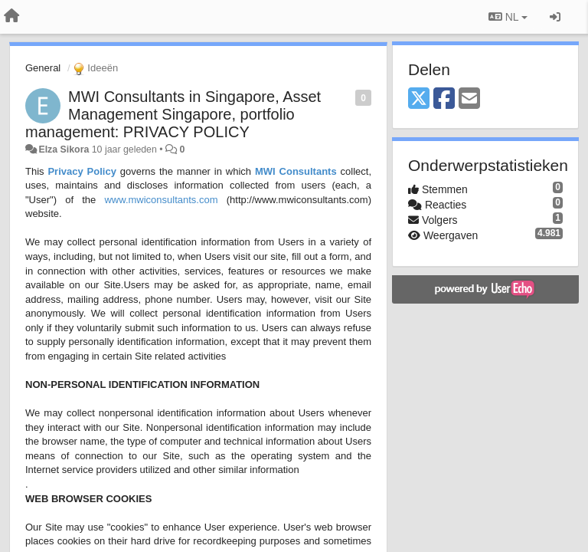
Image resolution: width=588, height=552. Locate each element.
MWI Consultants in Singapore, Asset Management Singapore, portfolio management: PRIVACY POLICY (173, 114)
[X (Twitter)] (419, 99)
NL (508, 17)
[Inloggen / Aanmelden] (555, 17)
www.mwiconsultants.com (160, 199)
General (42, 68)
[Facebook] (444, 99)
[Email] (469, 99)
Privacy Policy (81, 171)
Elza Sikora (63, 149)
